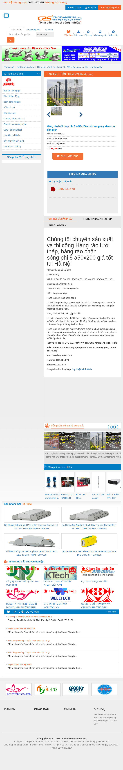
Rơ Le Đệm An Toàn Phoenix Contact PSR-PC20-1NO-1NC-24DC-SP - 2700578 (89, 553)
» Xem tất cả (111, 612)
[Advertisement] (82, 399)
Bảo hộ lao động (12, 96)
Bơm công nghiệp (12, 102)
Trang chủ (9, 67)
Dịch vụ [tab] (49, 29)
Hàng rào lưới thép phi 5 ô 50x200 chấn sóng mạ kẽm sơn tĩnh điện (70, 67)
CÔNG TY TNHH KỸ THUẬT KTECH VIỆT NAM (57, 583)
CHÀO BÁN (41, 709)
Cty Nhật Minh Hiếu (60, 181)
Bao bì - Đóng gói (12, 90)
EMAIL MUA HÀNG (67, 156)
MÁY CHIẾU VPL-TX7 (113, 496)
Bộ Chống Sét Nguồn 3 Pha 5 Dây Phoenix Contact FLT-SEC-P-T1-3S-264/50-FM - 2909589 (31, 527)
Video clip (113, 33)
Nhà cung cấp (100, 33)
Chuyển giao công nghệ (15, 124)
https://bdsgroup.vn (57, 752)
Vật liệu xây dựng (26, 67)
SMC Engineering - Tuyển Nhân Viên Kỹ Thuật (29, 640)
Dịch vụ (88, 33)
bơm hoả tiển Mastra (98, 496)
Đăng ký (90, 7)
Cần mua (78, 33)
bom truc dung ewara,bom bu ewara (52, 496)
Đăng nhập (74, 7)
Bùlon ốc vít (9, 107)
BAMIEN (9, 709)
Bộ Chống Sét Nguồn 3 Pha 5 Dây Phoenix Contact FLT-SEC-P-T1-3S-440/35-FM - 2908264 (89, 527)
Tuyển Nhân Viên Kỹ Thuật (20, 664)
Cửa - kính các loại (13, 130)
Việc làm (68, 33)
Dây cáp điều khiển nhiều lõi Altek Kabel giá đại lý (30, 617)
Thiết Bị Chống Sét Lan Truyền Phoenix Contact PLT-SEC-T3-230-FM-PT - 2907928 (31, 553)
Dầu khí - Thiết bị (12, 135)
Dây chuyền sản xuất (14, 141)
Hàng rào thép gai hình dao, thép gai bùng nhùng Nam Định (71, 455)
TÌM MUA (70, 709)
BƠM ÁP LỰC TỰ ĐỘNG (67, 496)
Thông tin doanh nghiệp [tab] (97, 219)
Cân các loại (10, 113)
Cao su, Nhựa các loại (14, 118)
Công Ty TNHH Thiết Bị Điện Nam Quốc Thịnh (22, 583)
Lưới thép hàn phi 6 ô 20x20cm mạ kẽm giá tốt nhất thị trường (86, 455)
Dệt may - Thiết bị (12, 146)
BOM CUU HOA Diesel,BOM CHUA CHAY (82, 496)
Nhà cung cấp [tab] (33, 29)
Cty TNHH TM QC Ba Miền (94, 581)
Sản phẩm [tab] (16, 29)
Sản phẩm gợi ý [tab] (57, 225)
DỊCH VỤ (99, 709)
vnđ (60, 148)
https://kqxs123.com (76, 752)
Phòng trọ (42, 752)
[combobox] (53, 34)
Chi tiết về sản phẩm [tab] (60, 219)
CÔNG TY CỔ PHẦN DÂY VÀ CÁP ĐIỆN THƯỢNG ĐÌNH (95, 606)
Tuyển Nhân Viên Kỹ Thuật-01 (21, 628)
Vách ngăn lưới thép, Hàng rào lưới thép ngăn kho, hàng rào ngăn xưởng (55, 455)
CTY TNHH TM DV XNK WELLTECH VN (55, 606)
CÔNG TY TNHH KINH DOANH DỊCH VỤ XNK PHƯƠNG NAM (21, 606)
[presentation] (110, 427)
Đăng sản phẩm (110, 7)
